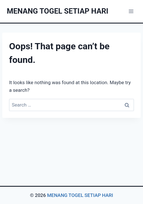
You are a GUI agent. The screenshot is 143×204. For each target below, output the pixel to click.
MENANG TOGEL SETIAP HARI (80, 195)
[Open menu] (131, 11)
